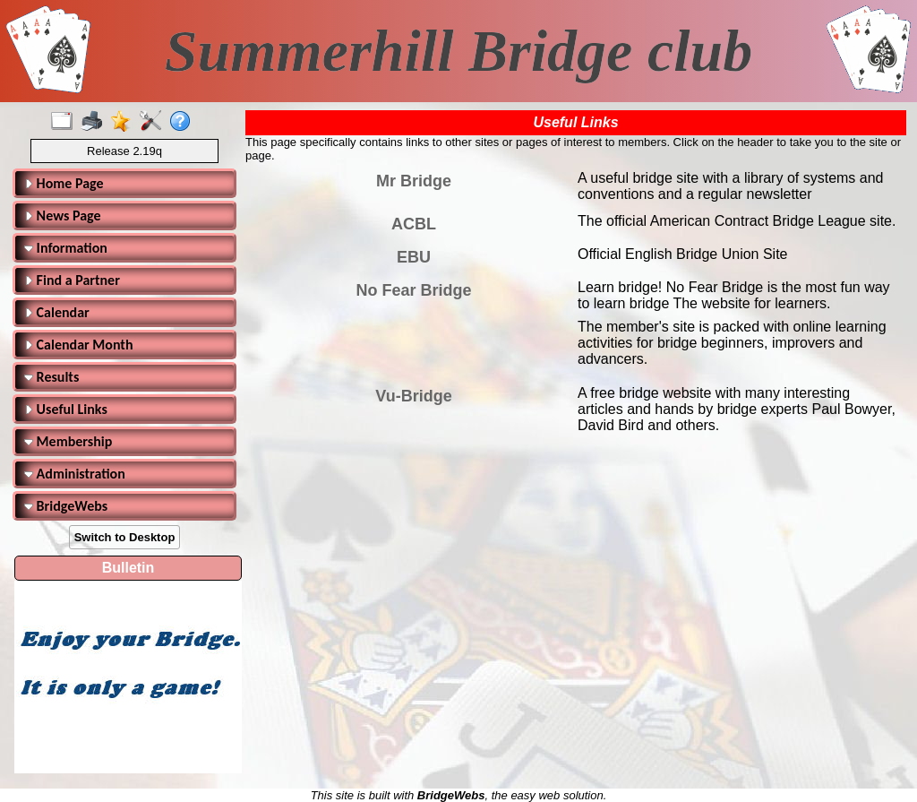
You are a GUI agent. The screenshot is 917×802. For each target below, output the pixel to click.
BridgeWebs (65, 505)
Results (51, 376)
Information (65, 247)
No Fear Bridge (413, 290)
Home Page (64, 183)
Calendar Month (78, 344)
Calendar (57, 312)
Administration (74, 473)
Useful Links (65, 409)
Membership (68, 441)
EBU (414, 257)
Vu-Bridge (413, 396)
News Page (62, 215)
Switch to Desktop (125, 537)
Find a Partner (72, 280)
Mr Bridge (413, 181)
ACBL (413, 224)
